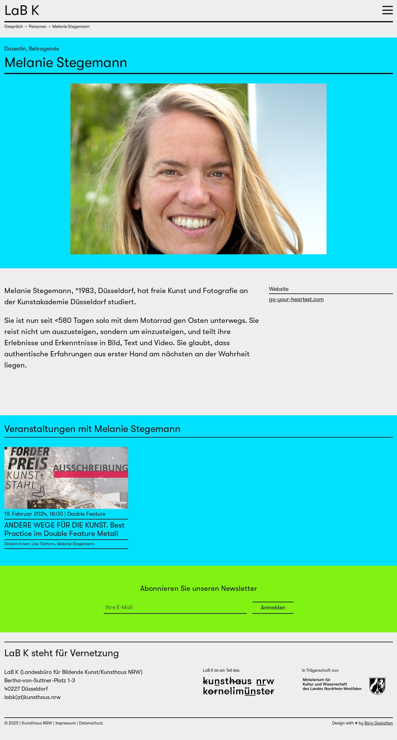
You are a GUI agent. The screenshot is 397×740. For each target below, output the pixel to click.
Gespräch (13, 26)
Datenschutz (91, 723)
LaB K (21, 10)
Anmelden (273, 607)
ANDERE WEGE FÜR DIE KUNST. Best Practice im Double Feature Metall (64, 529)
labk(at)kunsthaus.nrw (32, 697)
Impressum (66, 723)
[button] (387, 10)
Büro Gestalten (378, 723)
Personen (38, 26)
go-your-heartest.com (296, 299)
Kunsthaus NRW (37, 723)
